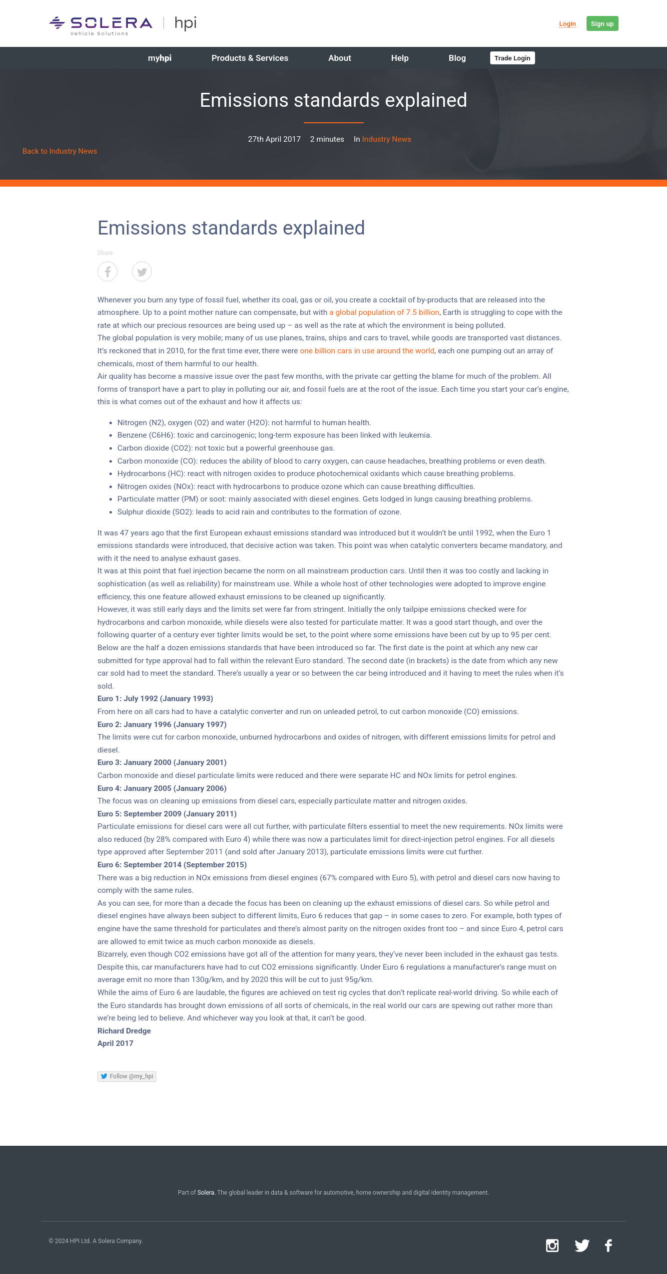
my (159, 58)
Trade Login (513, 58)
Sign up (602, 23)
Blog (457, 58)
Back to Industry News (59, 151)
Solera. (206, 1192)
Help (400, 58)
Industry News (387, 139)
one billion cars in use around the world (367, 350)
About (339, 58)
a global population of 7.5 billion (384, 312)
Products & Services (249, 58)
